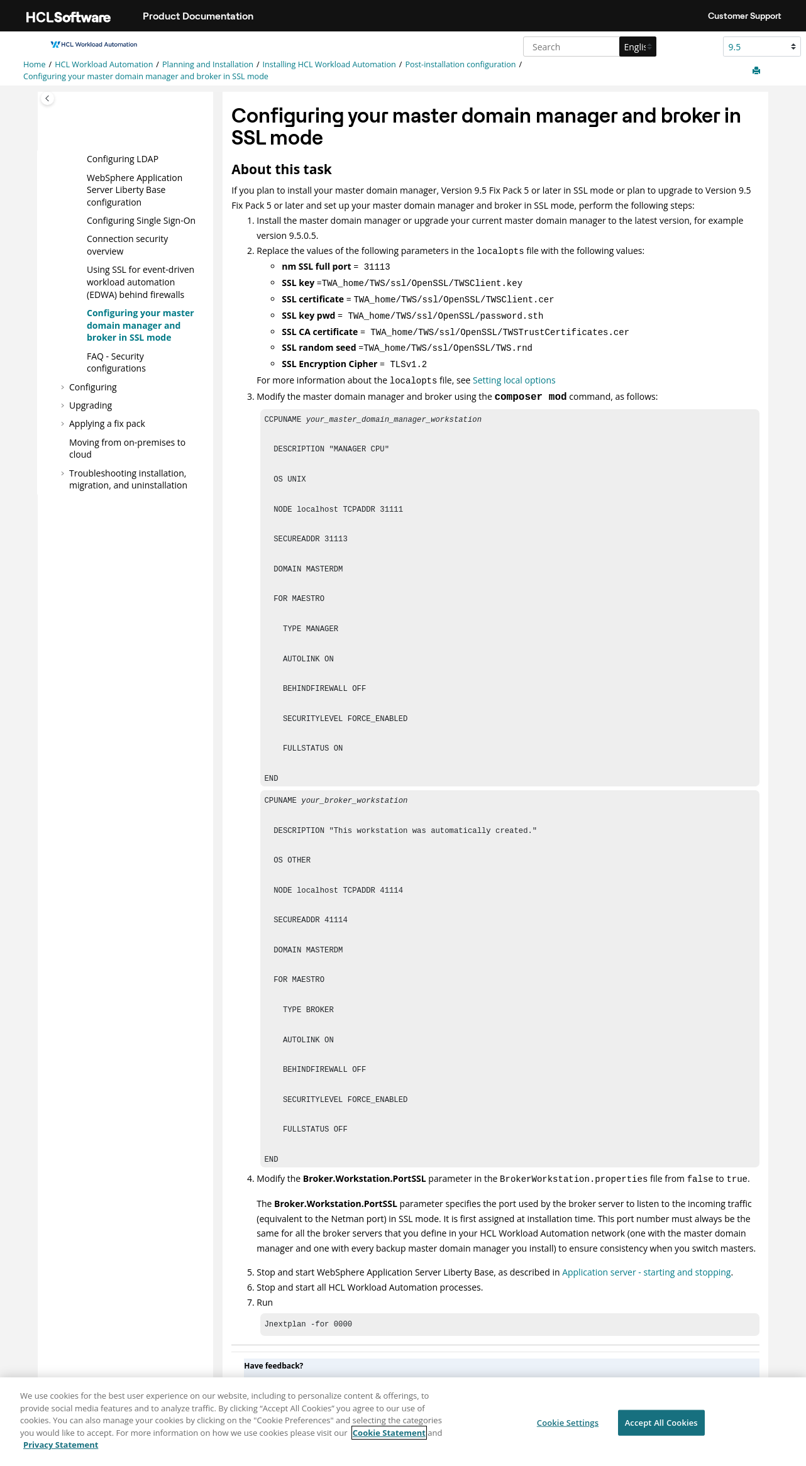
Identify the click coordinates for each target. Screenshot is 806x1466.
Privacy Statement (60, 1451)
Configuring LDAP (122, 159)
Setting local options (514, 370)
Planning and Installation (207, 64)
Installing (329, 64)
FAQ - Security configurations (116, 362)
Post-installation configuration (460, 64)
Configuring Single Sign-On (141, 220)
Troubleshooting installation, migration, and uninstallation (128, 478)
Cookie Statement (389, 1439)
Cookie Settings (568, 1429)
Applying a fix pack (107, 423)
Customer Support (744, 15)
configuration (134, 189)
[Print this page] (757, 71)
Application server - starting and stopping (646, 1259)
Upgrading (90, 405)
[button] (82, 159)
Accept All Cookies (661, 1429)
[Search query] (588, 46)
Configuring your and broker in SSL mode (145, 76)
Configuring (93, 386)
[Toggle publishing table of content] (47, 98)
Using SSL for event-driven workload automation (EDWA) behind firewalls (140, 281)
